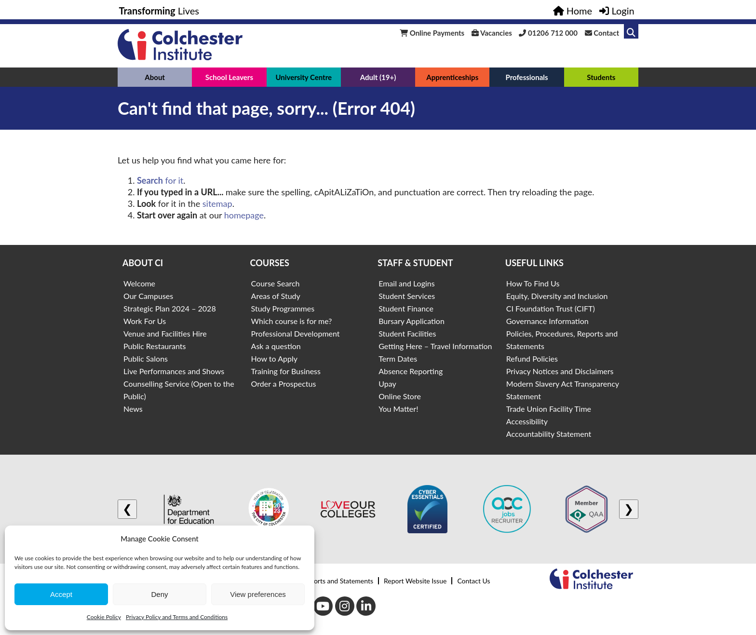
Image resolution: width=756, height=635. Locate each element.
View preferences (258, 594)
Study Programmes (283, 308)
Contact (602, 32)
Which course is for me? (291, 320)
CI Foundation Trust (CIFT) (550, 308)
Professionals (526, 77)
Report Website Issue (415, 580)
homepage (244, 215)
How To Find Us (533, 283)
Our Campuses (148, 295)
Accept (61, 594)
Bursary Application (411, 320)
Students (601, 77)
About (155, 77)
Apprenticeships (452, 77)
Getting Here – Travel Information (435, 346)
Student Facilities (407, 333)
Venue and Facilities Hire (165, 333)
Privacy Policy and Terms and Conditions (177, 617)
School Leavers (229, 77)
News (133, 408)
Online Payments (432, 32)
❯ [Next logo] (629, 508)
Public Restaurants (154, 346)
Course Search (275, 283)
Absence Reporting (410, 371)
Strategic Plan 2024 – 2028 (169, 308)
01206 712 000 (548, 32)
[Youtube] (323, 606)
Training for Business (286, 371)
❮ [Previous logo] (127, 508)
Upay (387, 383)
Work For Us (144, 320)
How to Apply (274, 358)
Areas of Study (275, 295)
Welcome (139, 283)
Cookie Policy (104, 617)
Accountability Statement (548, 433)
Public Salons (145, 358)
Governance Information (547, 320)
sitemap (217, 203)
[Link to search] (631, 31)
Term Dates (397, 358)
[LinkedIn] (366, 606)
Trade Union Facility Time (548, 408)
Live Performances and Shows (173, 371)
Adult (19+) (378, 77)
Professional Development (295, 333)
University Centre (303, 77)
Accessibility (527, 421)
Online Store (399, 396)
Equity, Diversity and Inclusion (557, 295)
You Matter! (398, 408)
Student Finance (405, 308)
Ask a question (276, 346)
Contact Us (473, 580)
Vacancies (492, 32)
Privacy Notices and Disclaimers (560, 371)
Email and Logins (406, 283)
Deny (159, 594)
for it (160, 180)
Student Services (406, 295)
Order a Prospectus (283, 383)
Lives (159, 10)
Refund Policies (532, 358)
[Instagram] (344, 606)
